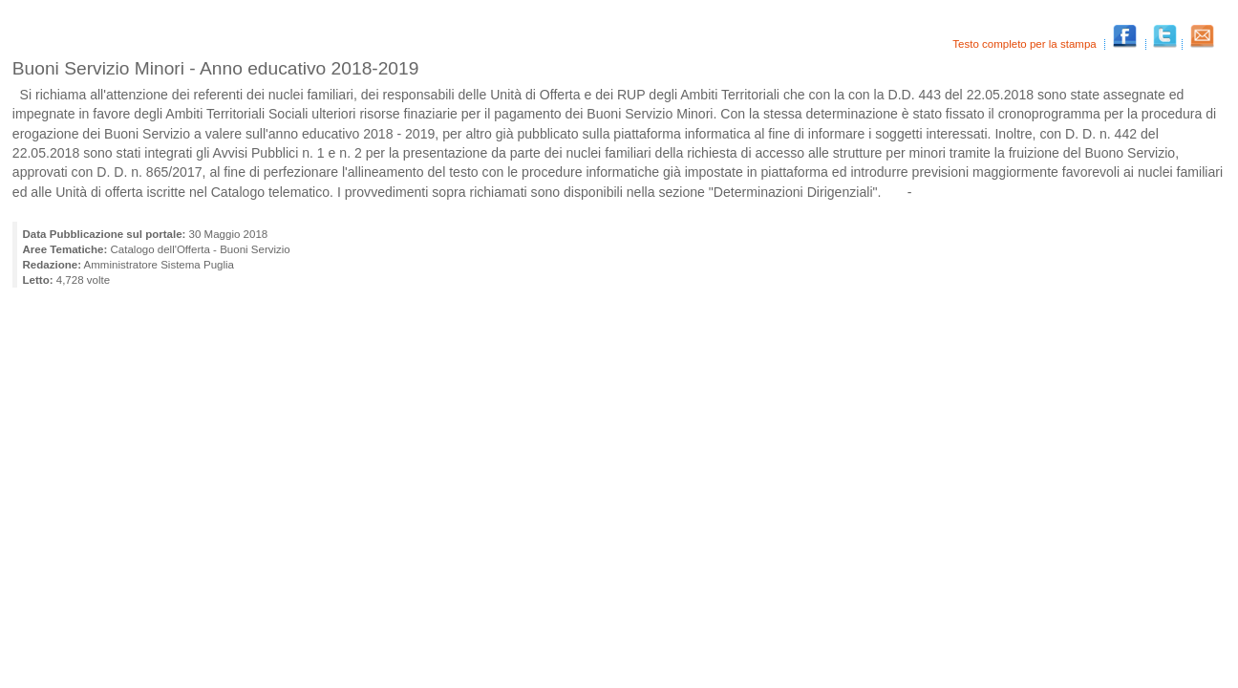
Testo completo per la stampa (1025, 44)
